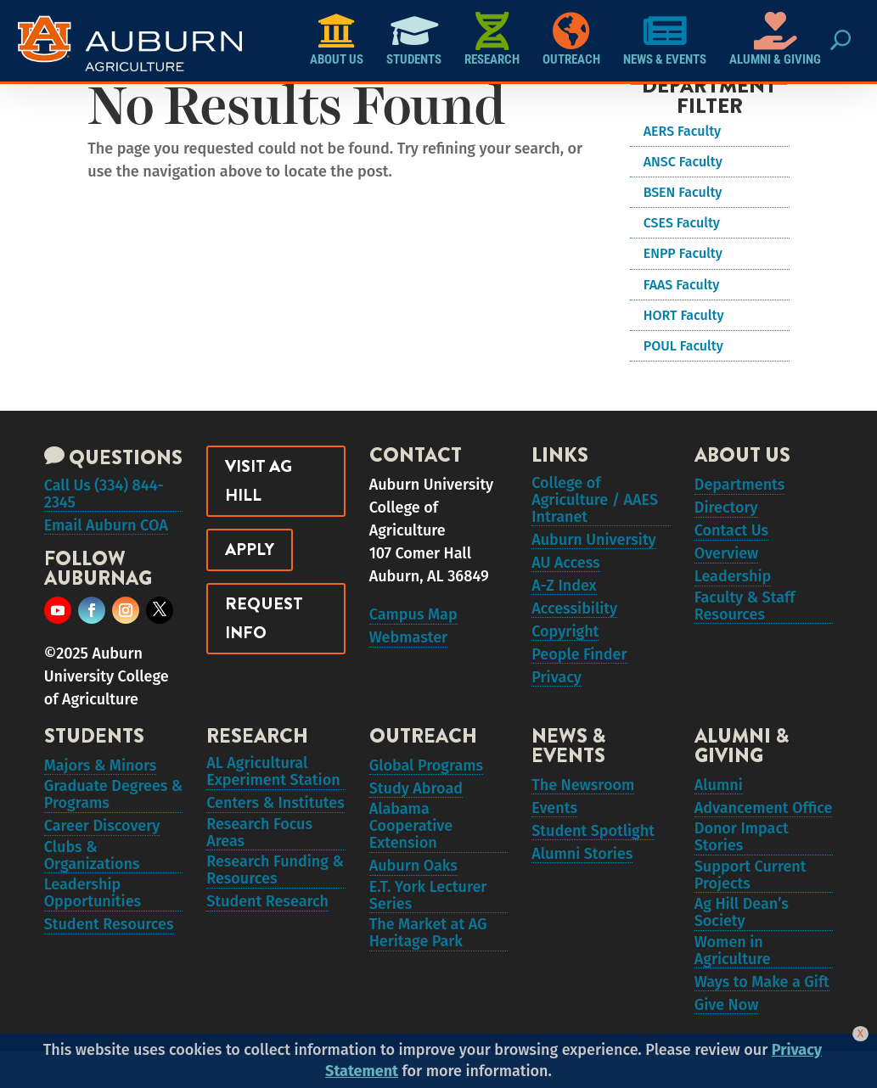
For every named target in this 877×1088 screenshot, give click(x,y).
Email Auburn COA (106, 531)
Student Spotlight (593, 844)
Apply (249, 549)
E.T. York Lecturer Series (428, 918)
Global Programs (426, 774)
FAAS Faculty (682, 285)
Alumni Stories (581, 870)
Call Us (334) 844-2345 (104, 497)
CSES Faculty (682, 223)
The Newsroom (582, 793)
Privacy (556, 698)
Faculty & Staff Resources (744, 622)
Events (554, 819)
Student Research (267, 926)
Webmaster (408, 641)
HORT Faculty (684, 315)
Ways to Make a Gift (761, 1014)
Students (413, 39)
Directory (726, 511)
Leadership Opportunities (92, 918)
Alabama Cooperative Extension (411, 842)
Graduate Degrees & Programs (113, 808)
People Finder (579, 673)
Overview (726, 562)
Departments (739, 486)
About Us (336, 39)
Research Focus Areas (259, 850)
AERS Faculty (682, 131)
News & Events (664, 39)
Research (492, 39)
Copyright (565, 647)
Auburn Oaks (413, 884)
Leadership (733, 588)
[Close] (860, 1033)
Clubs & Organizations (92, 876)
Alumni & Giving (775, 39)
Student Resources (109, 952)
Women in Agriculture (732, 980)
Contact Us (731, 537)
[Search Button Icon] (840, 40)
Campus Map (413, 616)
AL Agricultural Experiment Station (273, 782)
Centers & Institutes (275, 816)
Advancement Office (763, 819)
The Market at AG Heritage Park (428, 961)
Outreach (571, 39)
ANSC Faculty (683, 162)
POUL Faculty (683, 346)
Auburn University (593, 545)
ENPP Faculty (683, 253)
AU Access (565, 571)
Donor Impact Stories (741, 853)
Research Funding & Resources (275, 893)
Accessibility (574, 622)
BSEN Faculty (683, 192)
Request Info (264, 618)
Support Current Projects (750, 895)
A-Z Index (563, 596)
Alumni (718, 793)
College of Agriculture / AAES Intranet (594, 503)
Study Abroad (416, 799)
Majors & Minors (100, 774)
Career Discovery (102, 842)
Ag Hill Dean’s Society (741, 938)
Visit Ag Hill (258, 481)
